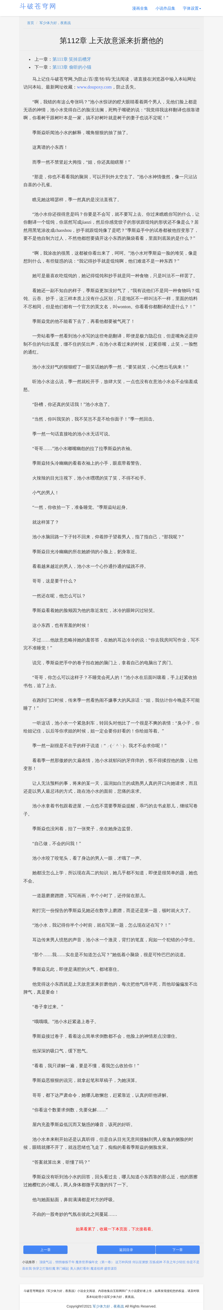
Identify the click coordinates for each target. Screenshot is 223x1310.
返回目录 (126, 1250)
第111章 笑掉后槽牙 (71, 59)
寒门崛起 (62, 1268)
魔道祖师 (96, 1268)
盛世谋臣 (110, 1268)
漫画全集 (140, 8)
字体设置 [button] (192, 8)
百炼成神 (155, 1262)
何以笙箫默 (140, 1262)
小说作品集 (165, 8)
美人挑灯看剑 (79, 1268)
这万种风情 (123, 1262)
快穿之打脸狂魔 (44, 1268)
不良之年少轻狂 (174, 1262)
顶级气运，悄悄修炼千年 (57, 1262)
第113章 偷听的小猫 (71, 67)
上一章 (45, 1250)
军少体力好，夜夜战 (55, 23)
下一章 (177, 1250)
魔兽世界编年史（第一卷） (94, 1262)
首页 (30, 23)
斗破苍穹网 (38, 6)
